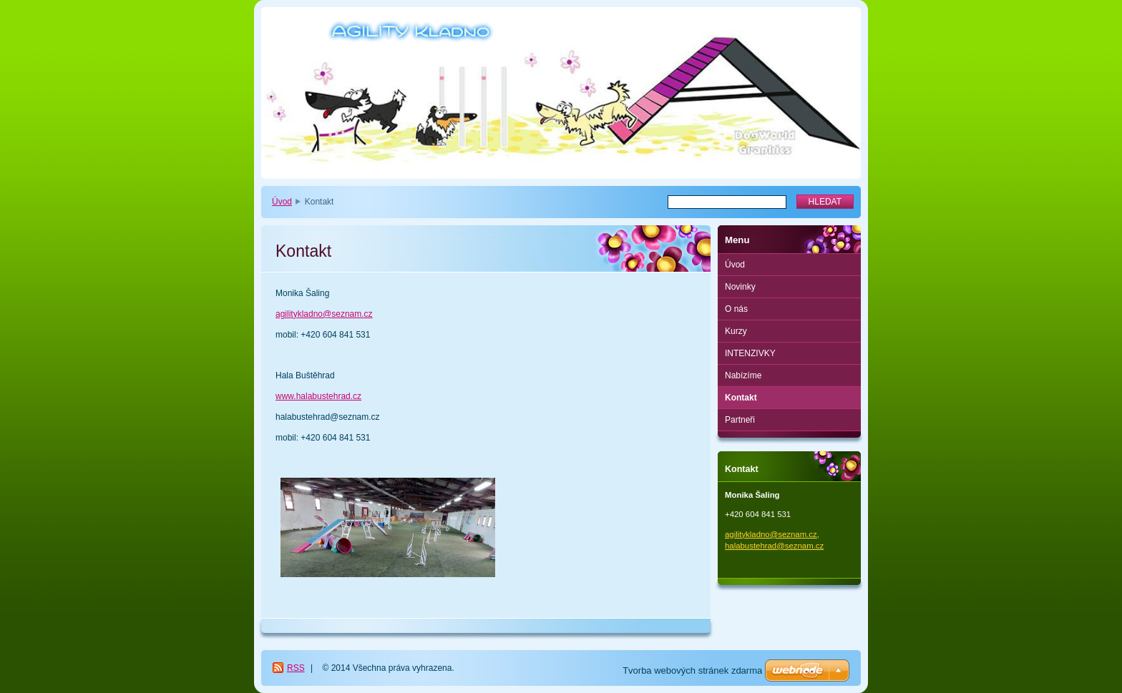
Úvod (282, 202)
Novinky (740, 287)
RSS (296, 668)
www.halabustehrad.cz (318, 396)
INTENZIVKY (750, 353)
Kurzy (736, 331)
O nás (736, 309)
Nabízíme (743, 375)
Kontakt (741, 398)
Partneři (740, 420)
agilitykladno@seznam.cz (324, 314)
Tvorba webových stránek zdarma (692, 670)
